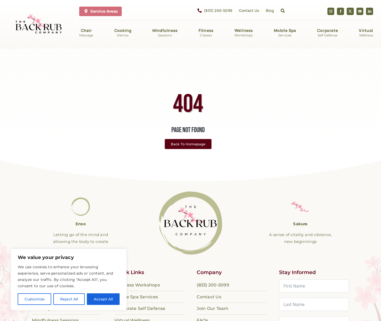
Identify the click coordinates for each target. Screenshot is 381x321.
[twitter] (350, 11)
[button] (282, 11)
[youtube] (360, 11)
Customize (35, 299)
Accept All (103, 299)
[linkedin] (369, 11)
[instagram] (331, 11)
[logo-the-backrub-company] (190, 193)
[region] (69, 279)
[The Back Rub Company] (39, 15)
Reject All (69, 299)
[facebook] (340, 11)
